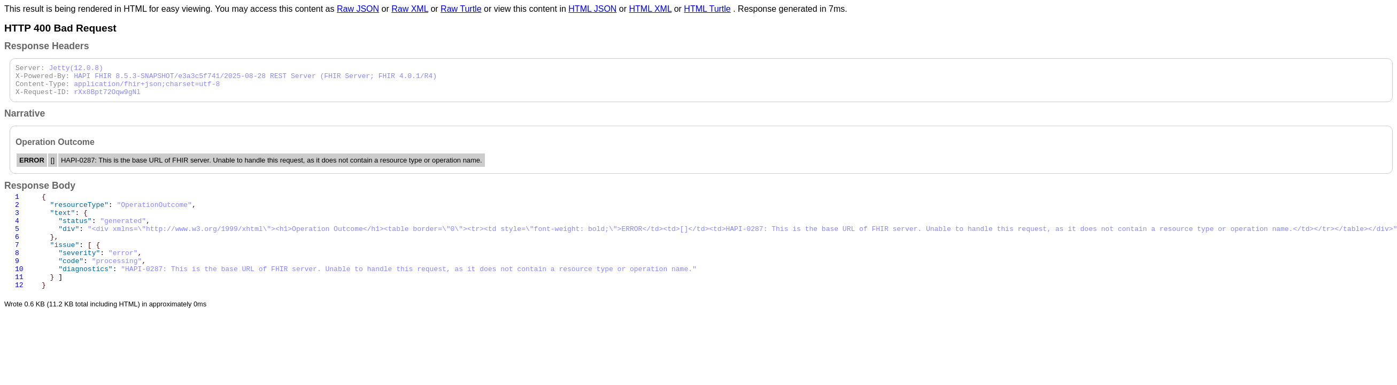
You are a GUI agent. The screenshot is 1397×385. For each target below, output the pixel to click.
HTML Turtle (707, 8)
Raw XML (409, 8)
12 (19, 310)
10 (19, 291)
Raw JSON (358, 8)
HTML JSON (592, 8)
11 (19, 300)
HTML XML (650, 8)
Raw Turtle (461, 8)
